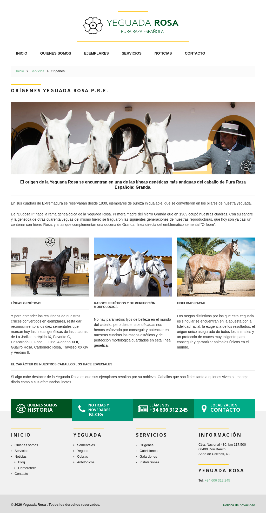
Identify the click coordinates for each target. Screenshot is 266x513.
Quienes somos (48, 408)
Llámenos (170, 408)
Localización (231, 408)
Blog (21, 462)
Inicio (20, 71)
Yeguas (82, 451)
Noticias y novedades (109, 410)
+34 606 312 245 (217, 480)
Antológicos (86, 462)
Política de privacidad (239, 505)
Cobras (82, 456)
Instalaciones (149, 462)
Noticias (20, 456)
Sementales (86, 445)
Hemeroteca (27, 468)
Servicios (37, 71)
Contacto (21, 474)
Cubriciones (148, 451)
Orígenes (146, 445)
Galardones (148, 456)
